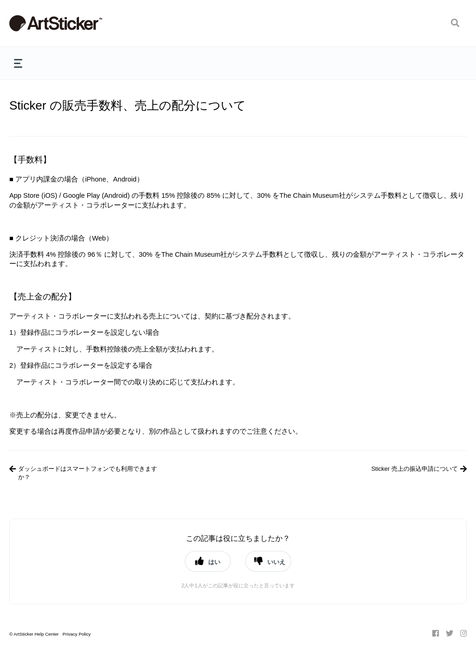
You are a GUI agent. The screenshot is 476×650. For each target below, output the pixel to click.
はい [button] (214, 562)
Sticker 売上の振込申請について (414, 468)
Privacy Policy (76, 634)
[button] (455, 23)
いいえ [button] (276, 562)
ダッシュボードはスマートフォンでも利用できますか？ (87, 473)
